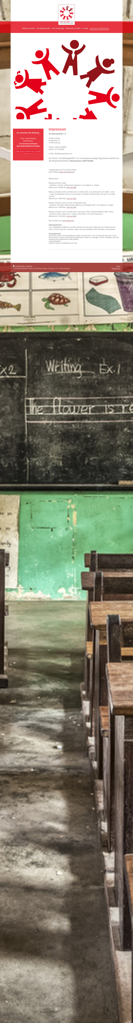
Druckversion (19, 266)
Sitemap (29, 266)
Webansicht (116, 268)
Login (118, 266)
